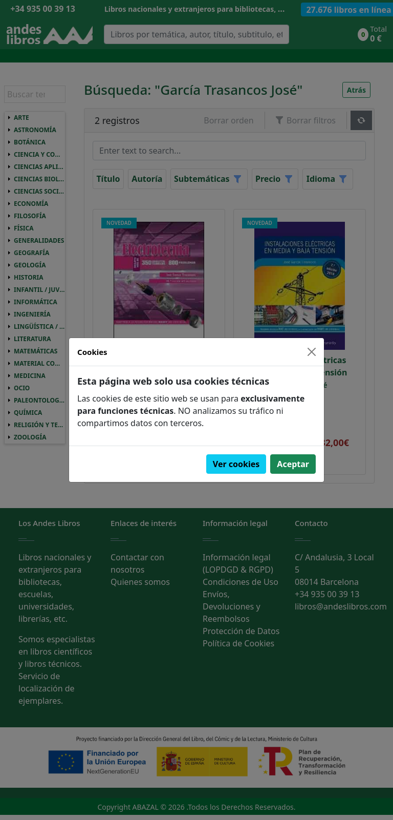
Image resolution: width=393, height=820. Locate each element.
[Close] (311, 352)
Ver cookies (236, 464)
